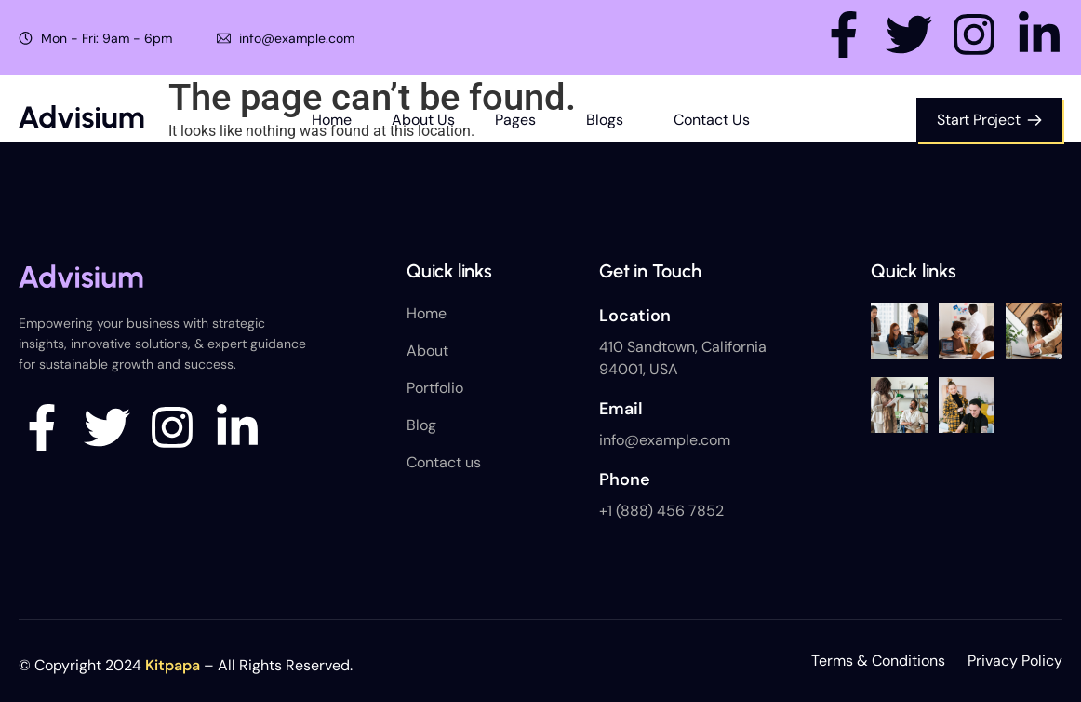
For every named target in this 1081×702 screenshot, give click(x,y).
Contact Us (712, 119)
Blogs (604, 119)
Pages (515, 119)
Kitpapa (172, 665)
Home (332, 119)
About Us (423, 119)
